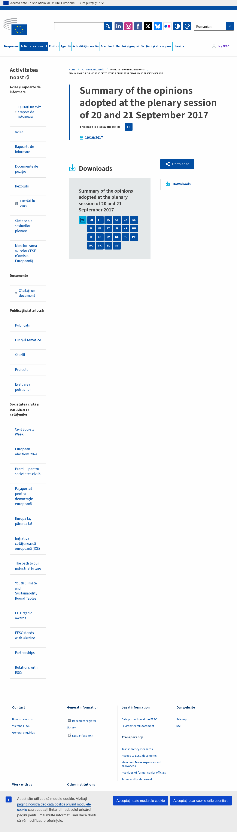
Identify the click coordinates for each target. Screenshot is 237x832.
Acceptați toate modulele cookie (140, 800)
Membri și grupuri (127, 46)
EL (91, 228)
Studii (20, 355)
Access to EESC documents (139, 756)
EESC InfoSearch (80, 736)
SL (108, 246)
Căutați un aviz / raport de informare (28, 112)
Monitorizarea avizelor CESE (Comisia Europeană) (26, 253)
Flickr (167, 26)
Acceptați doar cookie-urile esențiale (200, 800)
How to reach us (22, 719)
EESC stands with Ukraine (25, 635)
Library (71, 727)
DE (134, 220)
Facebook (138, 26)
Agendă (66, 46)
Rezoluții (22, 186)
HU (134, 228)
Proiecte (21, 369)
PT (134, 237)
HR (125, 228)
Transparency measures (137, 749)
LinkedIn (119, 26)
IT (91, 237)
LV (108, 237)
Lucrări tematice (28, 340)
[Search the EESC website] (79, 26)
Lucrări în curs (25, 204)
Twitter (148, 26)
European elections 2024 (26, 452)
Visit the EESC (21, 726)
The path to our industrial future (28, 566)
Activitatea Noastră (93, 69)
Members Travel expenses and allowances (141, 764)
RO (91, 246)
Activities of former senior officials (144, 773)
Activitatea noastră (34, 46)
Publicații (22, 325)
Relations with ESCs (26, 670)
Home (72, 69)
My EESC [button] (223, 47)
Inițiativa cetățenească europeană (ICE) (27, 543)
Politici (54, 46)
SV (117, 246)
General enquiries (23, 733)
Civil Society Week (24, 432)
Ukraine (178, 46)
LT (99, 237)
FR (128, 127)
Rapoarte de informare (24, 149)
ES (99, 228)
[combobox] (214, 26)
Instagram (128, 26)
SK (99, 246)
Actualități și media (85, 46)
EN (91, 220)
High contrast (177, 26)
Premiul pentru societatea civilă (28, 472)
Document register (82, 721)
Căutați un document (25, 293)
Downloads (182, 184)
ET (108, 228)
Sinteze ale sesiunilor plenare (24, 226)
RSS (179, 726)
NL (117, 237)
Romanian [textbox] (204, 26)
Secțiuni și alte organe (156, 46)
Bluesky (158, 26)
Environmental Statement (138, 726)
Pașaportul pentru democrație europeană (24, 496)
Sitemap (181, 719)
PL (125, 237)
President (107, 46)
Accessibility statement (137, 779)
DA (125, 220)
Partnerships (25, 652)
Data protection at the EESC (139, 719)
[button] (177, 164)
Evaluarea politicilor (23, 387)
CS (117, 220)
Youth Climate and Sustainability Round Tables (26, 591)
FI (117, 228)
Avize (19, 132)
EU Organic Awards (23, 616)
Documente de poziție (26, 169)
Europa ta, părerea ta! (23, 521)
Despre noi (11, 46)
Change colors (187, 26)
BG (108, 220)
